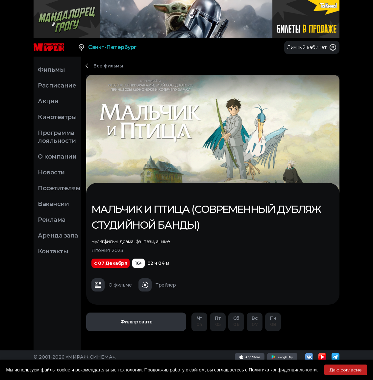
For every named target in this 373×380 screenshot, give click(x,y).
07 (254, 321)
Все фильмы (108, 66)
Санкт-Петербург (107, 47)
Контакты (53, 251)
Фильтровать (136, 322)
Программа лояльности (57, 136)
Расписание (57, 85)
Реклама (51, 219)
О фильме (111, 284)
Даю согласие (346, 369)
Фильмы (51, 69)
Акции (48, 101)
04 (199, 321)
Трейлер (157, 284)
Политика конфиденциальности (283, 369)
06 (236, 321)
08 (273, 321)
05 (217, 321)
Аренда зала (58, 235)
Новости (51, 172)
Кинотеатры (57, 117)
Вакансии (53, 204)
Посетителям (59, 188)
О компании (57, 156)
